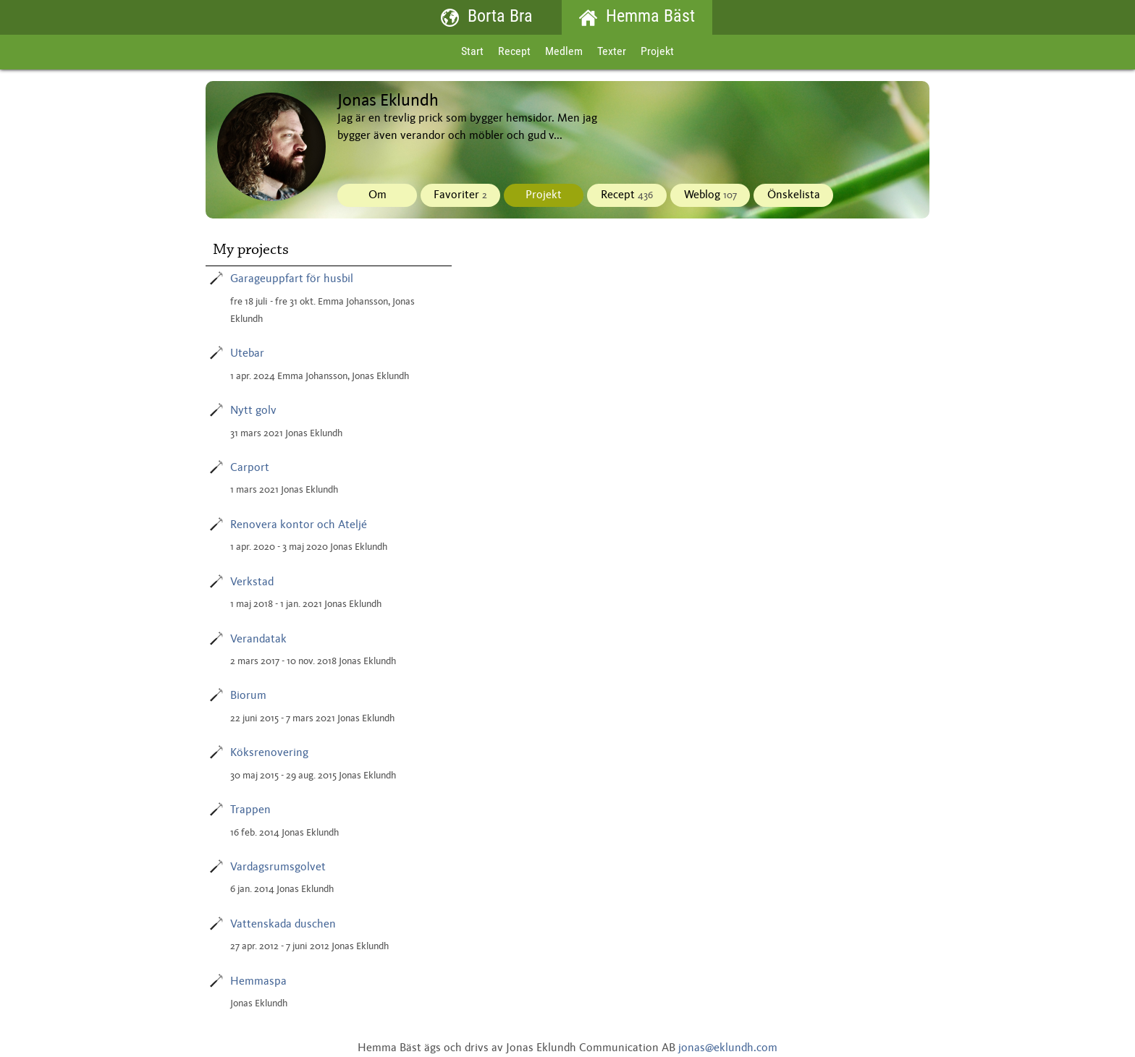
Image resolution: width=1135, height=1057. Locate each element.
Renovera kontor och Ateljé (298, 525)
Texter (611, 52)
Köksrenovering (269, 753)
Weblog (710, 195)
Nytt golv (253, 411)
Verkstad (252, 582)
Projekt (657, 52)
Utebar (247, 354)
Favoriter (460, 195)
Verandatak (258, 639)
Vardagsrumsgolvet (278, 867)
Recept (514, 52)
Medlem (564, 52)
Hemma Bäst (637, 18)
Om (377, 195)
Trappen (250, 810)
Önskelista (793, 195)
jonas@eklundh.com (727, 1048)
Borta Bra (487, 18)
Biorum (248, 696)
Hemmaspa (258, 982)
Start (472, 52)
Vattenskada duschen (283, 924)
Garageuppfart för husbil (291, 279)
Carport (249, 468)
